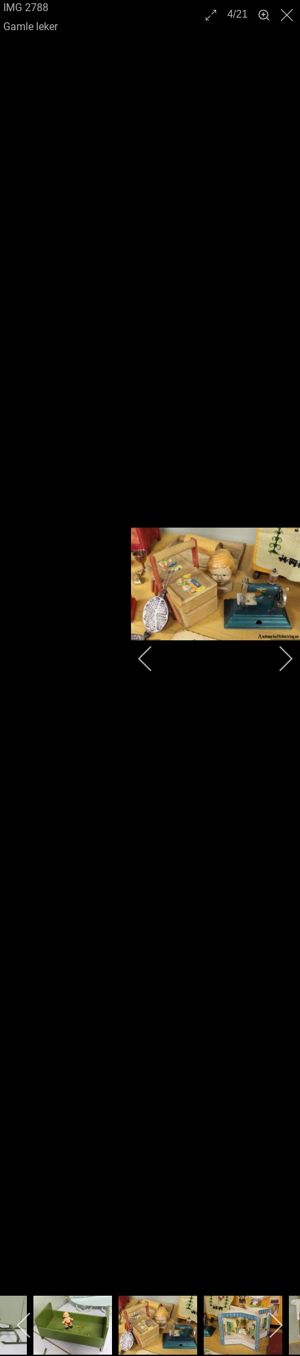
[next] (277, 659)
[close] (288, 15)
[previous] (154, 659)
